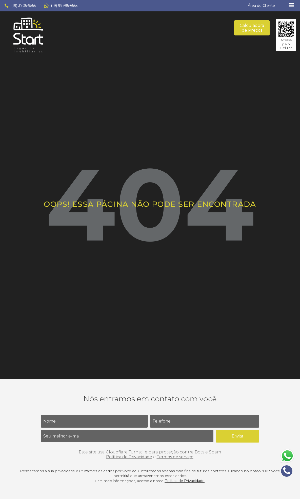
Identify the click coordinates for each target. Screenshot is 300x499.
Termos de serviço (175, 456)
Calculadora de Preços (252, 28)
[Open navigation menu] (291, 5)
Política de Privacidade (129, 456)
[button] (20, 5)
